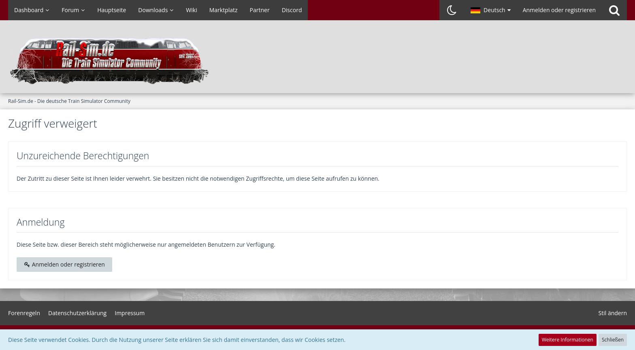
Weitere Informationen (567, 339)
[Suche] (614, 10)
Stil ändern (613, 313)
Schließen (613, 339)
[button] (491, 10)
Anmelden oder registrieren (559, 10)
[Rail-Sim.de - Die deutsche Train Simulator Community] (317, 60)
